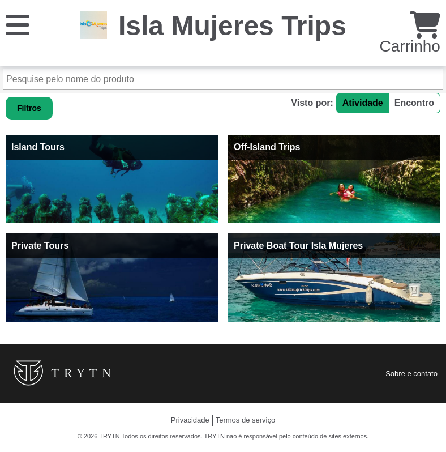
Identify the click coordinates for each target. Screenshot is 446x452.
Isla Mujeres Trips (232, 26)
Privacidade (190, 420)
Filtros (29, 108)
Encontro (414, 103)
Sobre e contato (411, 373)
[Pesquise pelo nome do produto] (223, 79)
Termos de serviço (245, 420)
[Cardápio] (17, 24)
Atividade (362, 103)
